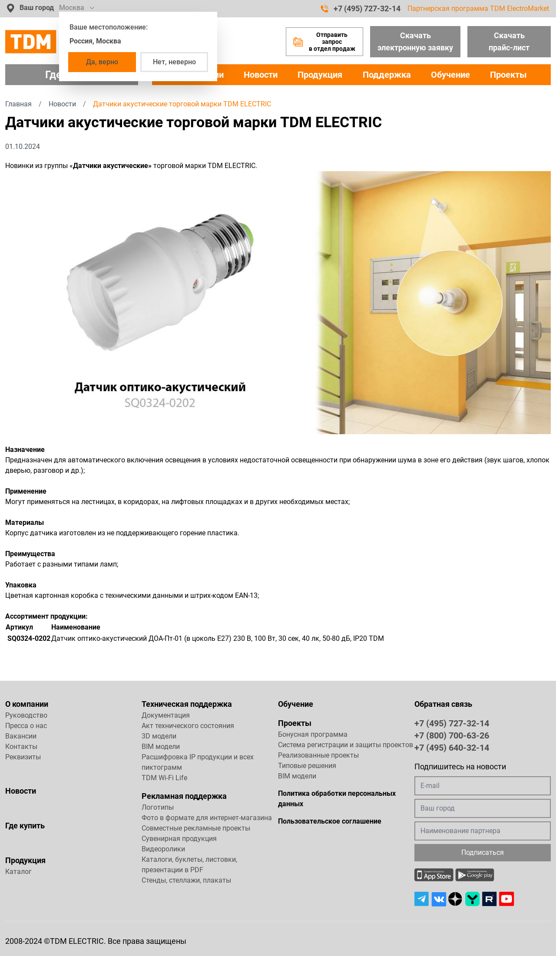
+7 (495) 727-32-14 (360, 9)
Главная (18, 104)
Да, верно (102, 62)
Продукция (320, 74)
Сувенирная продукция (179, 838)
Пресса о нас (26, 726)
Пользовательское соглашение (329, 821)
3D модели (159, 736)
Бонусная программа (313, 734)
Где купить (25, 825)
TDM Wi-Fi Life (164, 778)
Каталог (18, 871)
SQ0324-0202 (28, 638)
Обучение (450, 74)
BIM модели (161, 746)
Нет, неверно (174, 62)
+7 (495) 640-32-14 (451, 747)
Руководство (26, 715)
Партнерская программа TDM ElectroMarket (478, 8)
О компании (26, 704)
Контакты (21, 746)
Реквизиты (23, 757)
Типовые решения (307, 766)
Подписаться (482, 852)
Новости (261, 74)
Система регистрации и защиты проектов (345, 745)
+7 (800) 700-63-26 (451, 735)
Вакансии (20, 736)
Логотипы (158, 807)
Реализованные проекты (318, 755)
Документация (166, 715)
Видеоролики (163, 849)
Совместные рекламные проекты (196, 828)
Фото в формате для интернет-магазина (207, 818)
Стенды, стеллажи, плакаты (186, 880)
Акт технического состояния (188, 726)
